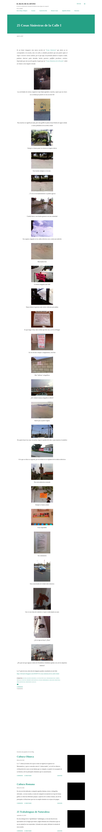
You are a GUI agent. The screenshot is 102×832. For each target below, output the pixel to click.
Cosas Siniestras (51, 50)
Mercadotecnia (21, 682)
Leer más (59, 775)
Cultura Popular (41, 678)
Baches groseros (31, 678)
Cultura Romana (26, 784)
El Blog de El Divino (26, 4)
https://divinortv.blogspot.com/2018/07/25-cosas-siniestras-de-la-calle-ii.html (38, 673)
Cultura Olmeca (25, 756)
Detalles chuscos (21, 680)
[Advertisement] (40, 734)
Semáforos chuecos (31, 682)
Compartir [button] (20, 686)
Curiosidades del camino (52, 678)
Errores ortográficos (33, 680)
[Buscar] (79, 4)
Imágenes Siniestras (54, 680)
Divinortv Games (54, 10)
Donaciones (76, 10)
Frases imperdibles (44, 680)
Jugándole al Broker (66, 10)
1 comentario (27, 775)
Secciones (33, 10)
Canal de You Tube (43, 10)
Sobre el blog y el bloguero (22, 10)
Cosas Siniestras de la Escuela (54, 61)
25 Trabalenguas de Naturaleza (33, 811)
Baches (25, 678)
